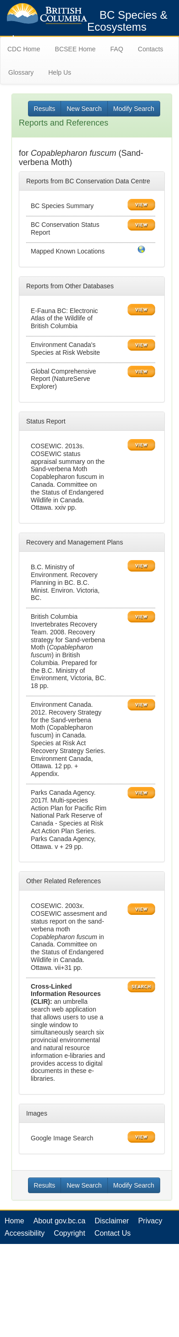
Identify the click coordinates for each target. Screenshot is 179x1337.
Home (14, 1221)
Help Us (59, 72)
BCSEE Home (75, 49)
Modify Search (133, 108)
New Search (84, 108)
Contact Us (113, 1233)
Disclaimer (112, 1221)
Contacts (150, 49)
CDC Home (23, 49)
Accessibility (25, 1233)
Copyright (69, 1233)
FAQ (116, 49)
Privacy (150, 1221)
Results (45, 108)
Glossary (21, 72)
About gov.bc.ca (60, 1221)
